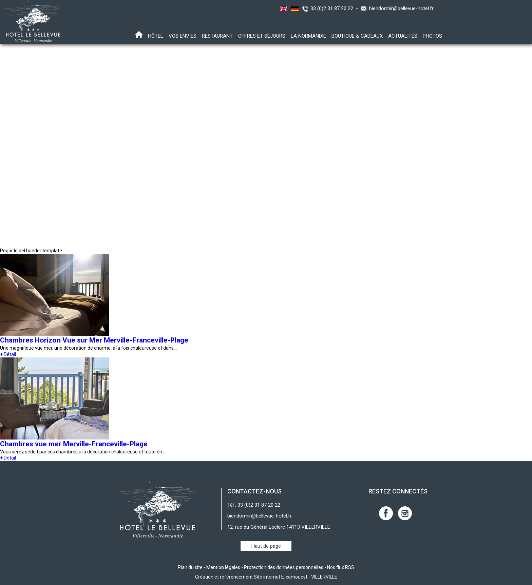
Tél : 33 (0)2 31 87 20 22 (253, 505)
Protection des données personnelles (283, 567)
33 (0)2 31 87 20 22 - (335, 8)
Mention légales (223, 567)
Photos (432, 36)
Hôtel (155, 36)
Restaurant (217, 36)
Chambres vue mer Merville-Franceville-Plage (74, 444)
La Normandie (308, 36)
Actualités (402, 36)
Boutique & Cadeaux (357, 36)
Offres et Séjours (261, 36)
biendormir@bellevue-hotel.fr (401, 8)
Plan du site (190, 567)
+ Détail (8, 354)
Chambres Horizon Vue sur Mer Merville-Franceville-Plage (94, 340)
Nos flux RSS (340, 567)
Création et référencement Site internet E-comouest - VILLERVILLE (266, 577)
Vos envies (182, 36)
